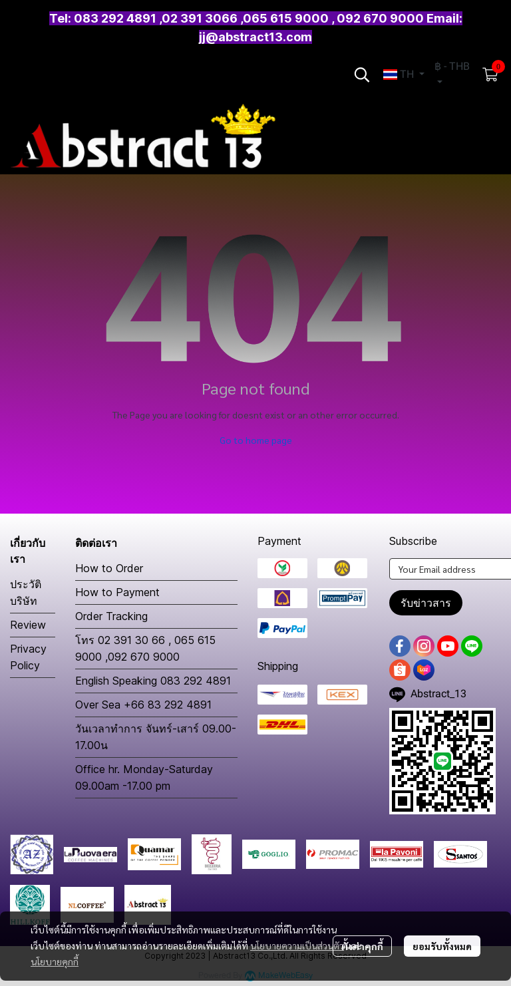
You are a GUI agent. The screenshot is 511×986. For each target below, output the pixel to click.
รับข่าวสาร (426, 602)
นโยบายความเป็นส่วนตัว (297, 945)
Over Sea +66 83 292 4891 (143, 704)
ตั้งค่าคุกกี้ (362, 946)
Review (28, 624)
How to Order (109, 568)
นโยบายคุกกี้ (55, 961)
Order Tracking (111, 616)
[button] (362, 74)
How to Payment (117, 592)
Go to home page (256, 440)
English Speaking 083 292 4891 (153, 680)
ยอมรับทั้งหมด (442, 946)
